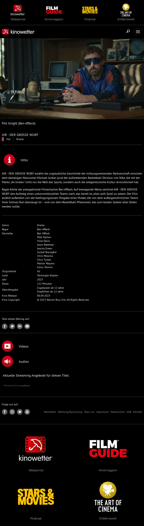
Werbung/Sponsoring (70, 412)
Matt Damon (44, 237)
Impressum (102, 412)
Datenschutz (118, 412)
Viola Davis (43, 241)
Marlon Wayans (46, 263)
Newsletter (50, 412)
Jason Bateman (45, 244)
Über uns (89, 412)
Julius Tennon (45, 267)
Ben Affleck (43, 229)
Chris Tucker (44, 259)
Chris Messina (45, 256)
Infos (16, 160)
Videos (15, 346)
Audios (15, 361)
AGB (129, 412)
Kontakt (137, 412)
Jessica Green (44, 248)
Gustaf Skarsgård (46, 252)
